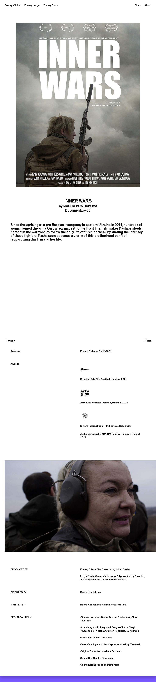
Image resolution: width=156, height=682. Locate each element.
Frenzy (10, 340)
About (147, 5)
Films (138, 5)
